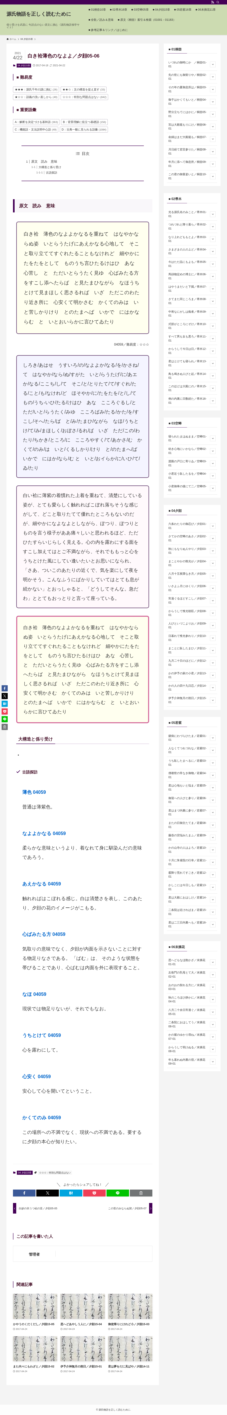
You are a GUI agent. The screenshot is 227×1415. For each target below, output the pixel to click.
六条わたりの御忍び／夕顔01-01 (192, 526)
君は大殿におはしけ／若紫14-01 (192, 899)
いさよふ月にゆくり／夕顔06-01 (192, 588)
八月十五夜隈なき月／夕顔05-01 (192, 575)
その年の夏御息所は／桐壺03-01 (192, 89)
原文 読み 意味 (44, 161)
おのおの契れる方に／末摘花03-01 (192, 987)
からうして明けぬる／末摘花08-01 (192, 1049)
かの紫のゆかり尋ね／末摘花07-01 (192, 1036)
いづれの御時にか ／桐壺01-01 (192, 64)
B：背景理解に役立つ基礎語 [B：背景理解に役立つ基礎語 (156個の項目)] (84, 122)
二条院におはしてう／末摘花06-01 (192, 1024)
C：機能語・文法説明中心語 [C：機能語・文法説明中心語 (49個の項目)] (36, 129)
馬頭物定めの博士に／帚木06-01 (192, 276)
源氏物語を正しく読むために (38, 14)
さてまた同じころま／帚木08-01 (192, 301)
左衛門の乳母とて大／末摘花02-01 (192, 974)
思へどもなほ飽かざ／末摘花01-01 (192, 962)
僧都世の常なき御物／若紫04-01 (192, 775)
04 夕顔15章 (24, 65)
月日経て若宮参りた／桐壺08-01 (192, 151)
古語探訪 (51, 172)
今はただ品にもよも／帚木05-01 (192, 264)
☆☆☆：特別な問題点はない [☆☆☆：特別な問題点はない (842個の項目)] (84, 97)
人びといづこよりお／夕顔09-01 (192, 625)
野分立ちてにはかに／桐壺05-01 (192, 114)
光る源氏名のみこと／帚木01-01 (192, 214)
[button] (24, 1193)
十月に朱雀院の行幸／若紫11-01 (192, 862)
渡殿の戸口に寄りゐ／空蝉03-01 (192, 463)
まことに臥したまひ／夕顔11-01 (192, 650)
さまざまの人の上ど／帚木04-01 (192, 251)
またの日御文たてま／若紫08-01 (192, 825)
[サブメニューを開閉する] (213, 64)
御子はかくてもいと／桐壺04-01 (192, 101)
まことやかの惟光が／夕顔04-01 (192, 563)
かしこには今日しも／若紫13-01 (192, 887)
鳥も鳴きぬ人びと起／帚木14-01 (192, 376)
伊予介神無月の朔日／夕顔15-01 (192, 700)
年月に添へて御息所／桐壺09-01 (192, 163)
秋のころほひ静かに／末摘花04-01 (192, 999)
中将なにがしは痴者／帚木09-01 (192, 313)
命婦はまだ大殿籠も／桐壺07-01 (192, 139)
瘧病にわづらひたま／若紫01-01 (192, 738)
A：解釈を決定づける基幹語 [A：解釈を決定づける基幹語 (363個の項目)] (36, 122)
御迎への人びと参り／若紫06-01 (192, 800)
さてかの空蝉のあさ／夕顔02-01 (192, 538)
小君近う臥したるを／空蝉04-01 (192, 475)
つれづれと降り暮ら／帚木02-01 (192, 226)
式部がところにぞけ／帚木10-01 (192, 326)
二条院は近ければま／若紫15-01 (192, 912)
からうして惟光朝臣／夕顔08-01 (192, 613)
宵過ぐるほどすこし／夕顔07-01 (192, 600)
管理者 (34, 1254)
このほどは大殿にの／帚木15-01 (192, 388)
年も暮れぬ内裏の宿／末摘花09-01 (192, 1061)
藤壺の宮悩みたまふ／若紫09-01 (192, 837)
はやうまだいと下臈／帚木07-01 (192, 288)
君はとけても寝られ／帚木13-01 (192, 363)
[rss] (212, 2)
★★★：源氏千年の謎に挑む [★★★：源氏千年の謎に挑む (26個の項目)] (36, 89)
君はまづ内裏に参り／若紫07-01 (192, 812)
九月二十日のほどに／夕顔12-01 (192, 662)
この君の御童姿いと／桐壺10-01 (192, 176)
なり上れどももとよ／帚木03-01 (192, 239)
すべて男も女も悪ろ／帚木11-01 (192, 338)
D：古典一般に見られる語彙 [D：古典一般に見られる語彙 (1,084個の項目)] (84, 129)
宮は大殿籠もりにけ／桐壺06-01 (192, 126)
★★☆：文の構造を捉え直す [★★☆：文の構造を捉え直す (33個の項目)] (83, 89)
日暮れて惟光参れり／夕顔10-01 (192, 638)
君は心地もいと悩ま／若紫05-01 (192, 787)
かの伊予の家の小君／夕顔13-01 (192, 675)
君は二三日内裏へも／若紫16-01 (192, 924)
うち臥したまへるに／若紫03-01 (192, 762)
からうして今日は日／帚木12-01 (192, 351)
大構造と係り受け (50, 167)
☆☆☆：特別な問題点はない (55, 1172)
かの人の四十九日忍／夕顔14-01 (192, 687)
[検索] (218, 2)
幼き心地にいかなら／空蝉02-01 (192, 451)
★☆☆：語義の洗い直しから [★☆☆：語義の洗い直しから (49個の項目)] (36, 97)
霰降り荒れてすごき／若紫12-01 (192, 874)
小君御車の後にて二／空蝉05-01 (192, 488)
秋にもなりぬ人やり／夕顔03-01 (192, 551)
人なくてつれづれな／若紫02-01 (192, 750)
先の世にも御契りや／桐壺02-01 (192, 76)
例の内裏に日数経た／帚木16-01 (192, 400)
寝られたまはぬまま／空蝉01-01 (192, 438)
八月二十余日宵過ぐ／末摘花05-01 (192, 1012)
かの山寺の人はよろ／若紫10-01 (192, 849)
